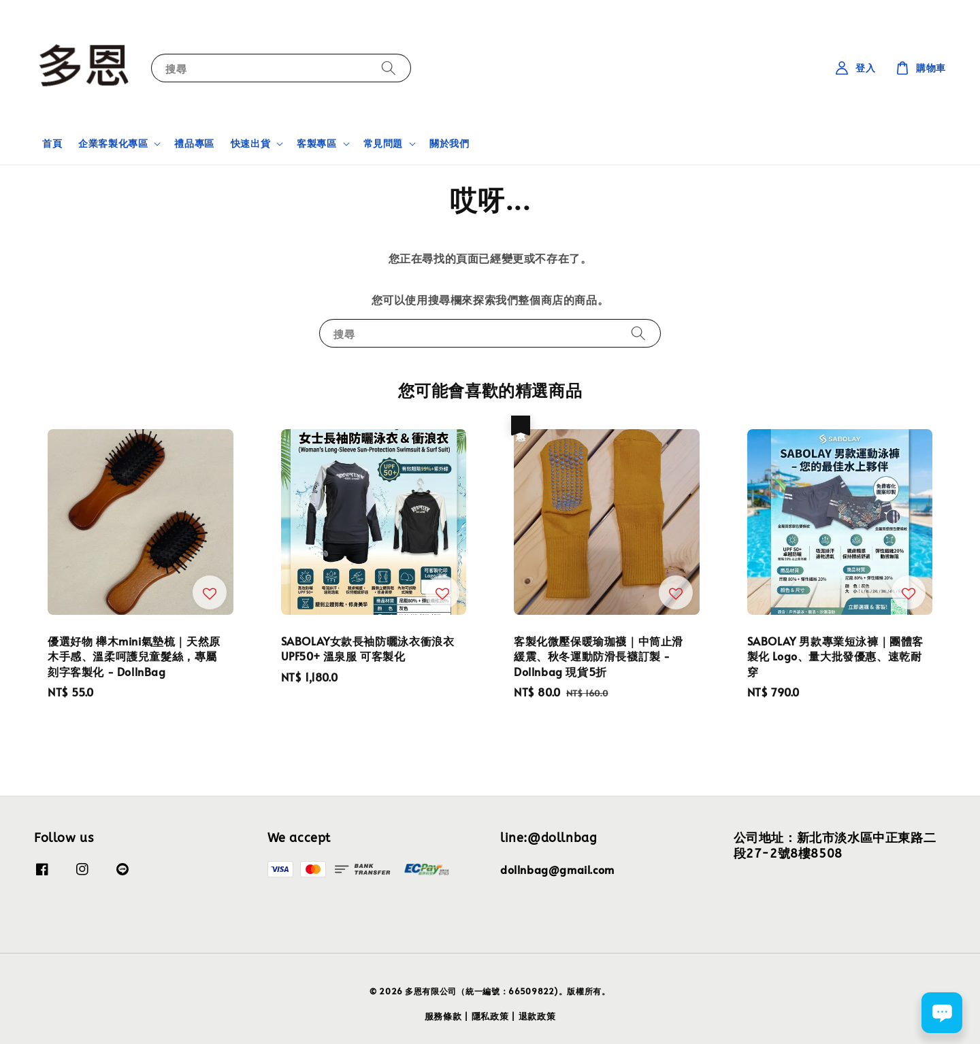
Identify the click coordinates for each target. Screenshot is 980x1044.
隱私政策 (490, 1016)
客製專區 (316, 143)
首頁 (52, 143)
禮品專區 (194, 143)
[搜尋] (388, 67)
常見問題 (383, 143)
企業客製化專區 (113, 143)
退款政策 (537, 1016)
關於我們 (449, 143)
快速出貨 (250, 143)
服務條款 (443, 1016)
